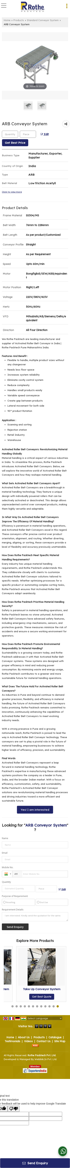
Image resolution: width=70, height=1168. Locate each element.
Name (5, 838)
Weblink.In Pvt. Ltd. (46, 1059)
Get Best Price (15, 142)
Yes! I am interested (35, 809)
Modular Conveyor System (29, 989)
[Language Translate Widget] (44, 1018)
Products (18, 20)
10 (49, 1006)
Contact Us (43, 1041)
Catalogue (55, 1037)
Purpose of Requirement (15, 896)
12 (58, 1006)
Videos (28, 1041)
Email (4, 852)
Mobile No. (7, 867)
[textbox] (28, 134)
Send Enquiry (35, 1163)
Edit (45, 134)
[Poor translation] (14, 1109)
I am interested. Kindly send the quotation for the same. (35, 916)
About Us (23, 1037)
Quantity (6, 882)
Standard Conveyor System (43, 20)
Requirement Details (12, 909)
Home (7, 20)
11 (53, 1006)
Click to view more (12, 191)
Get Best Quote (29, 996)
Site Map (59, 1041)
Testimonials (12, 1041)
